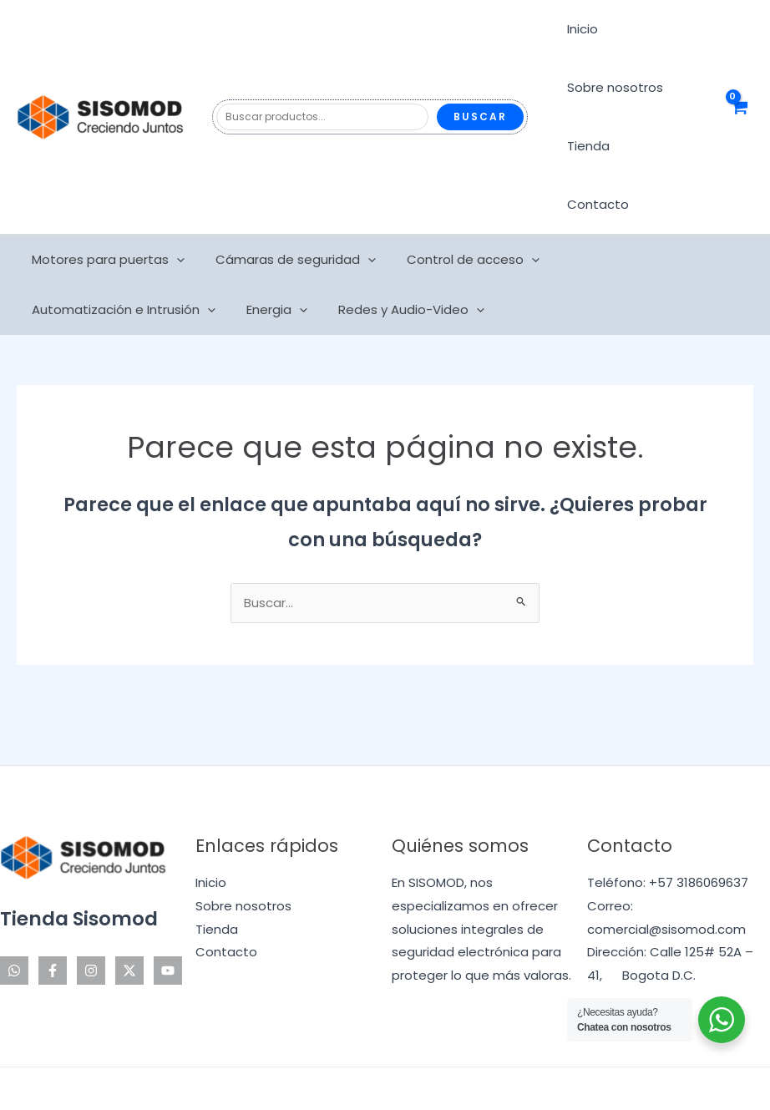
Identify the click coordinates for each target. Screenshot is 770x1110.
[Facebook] (52, 913)
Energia (59, 251)
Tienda (586, 146)
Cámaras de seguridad (287, 201)
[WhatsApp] (14, 913)
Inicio (580, 29)
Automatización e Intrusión (642, 201)
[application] (174, 201)
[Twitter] (129, 913)
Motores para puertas (105, 201)
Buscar (480, 87)
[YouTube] (168, 913)
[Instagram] (91, 913)
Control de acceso (459, 201)
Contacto (663, 146)
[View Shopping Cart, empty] (738, 88)
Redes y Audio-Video (188, 251)
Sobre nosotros (613, 87)
